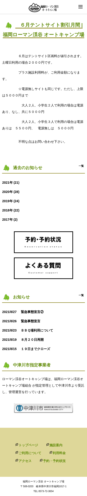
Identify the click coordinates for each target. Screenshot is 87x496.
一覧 (81, 165)
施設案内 (55, 445)
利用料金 (59, 453)
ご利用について (30, 453)
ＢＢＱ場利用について (30, 330)
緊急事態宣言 (22, 321)
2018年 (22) (10, 210)
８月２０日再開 (24, 339)
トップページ (28, 445)
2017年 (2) (9, 219)
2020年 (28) (10, 192)
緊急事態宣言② (24, 312)
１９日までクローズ (27, 349)
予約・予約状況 (54, 461)
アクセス (25, 461)
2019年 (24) (10, 201)
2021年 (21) (10, 182)
